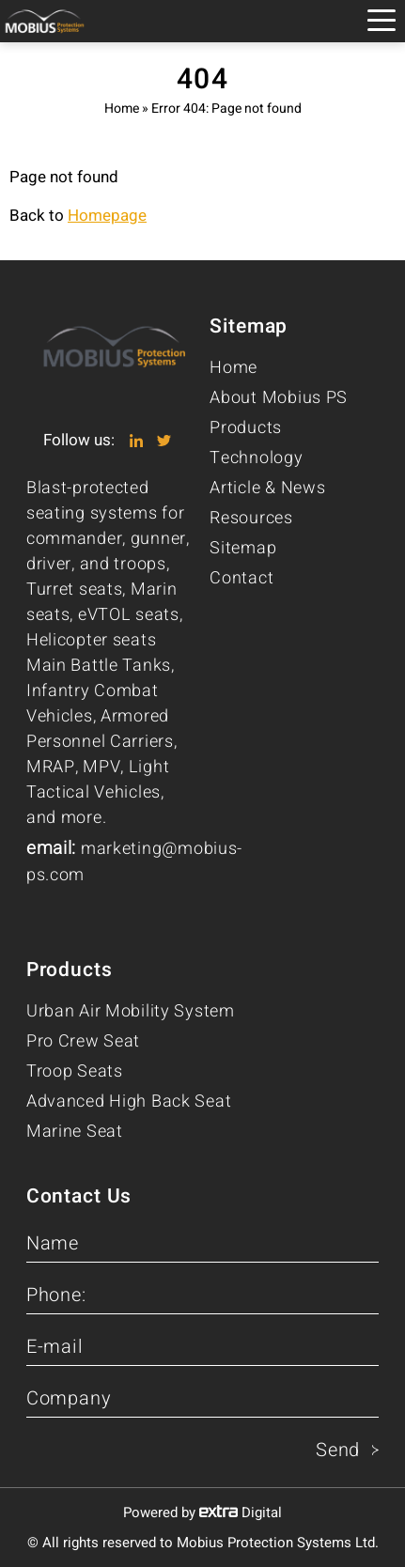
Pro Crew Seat (83, 1041)
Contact (241, 578)
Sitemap (243, 548)
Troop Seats (74, 1071)
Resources (251, 518)
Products (246, 428)
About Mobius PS (279, 398)
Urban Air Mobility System (130, 1011)
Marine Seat (74, 1131)
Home (121, 108)
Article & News (267, 488)
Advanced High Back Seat (129, 1101)
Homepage (107, 215)
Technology (256, 458)
